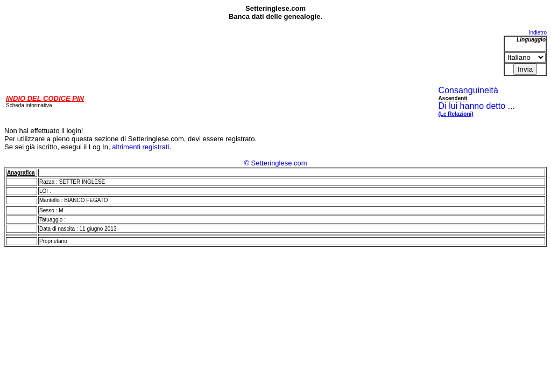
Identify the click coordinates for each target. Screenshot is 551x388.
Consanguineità (468, 90)
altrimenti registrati (140, 147)
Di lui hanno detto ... (477, 109)
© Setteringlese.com (275, 163)
